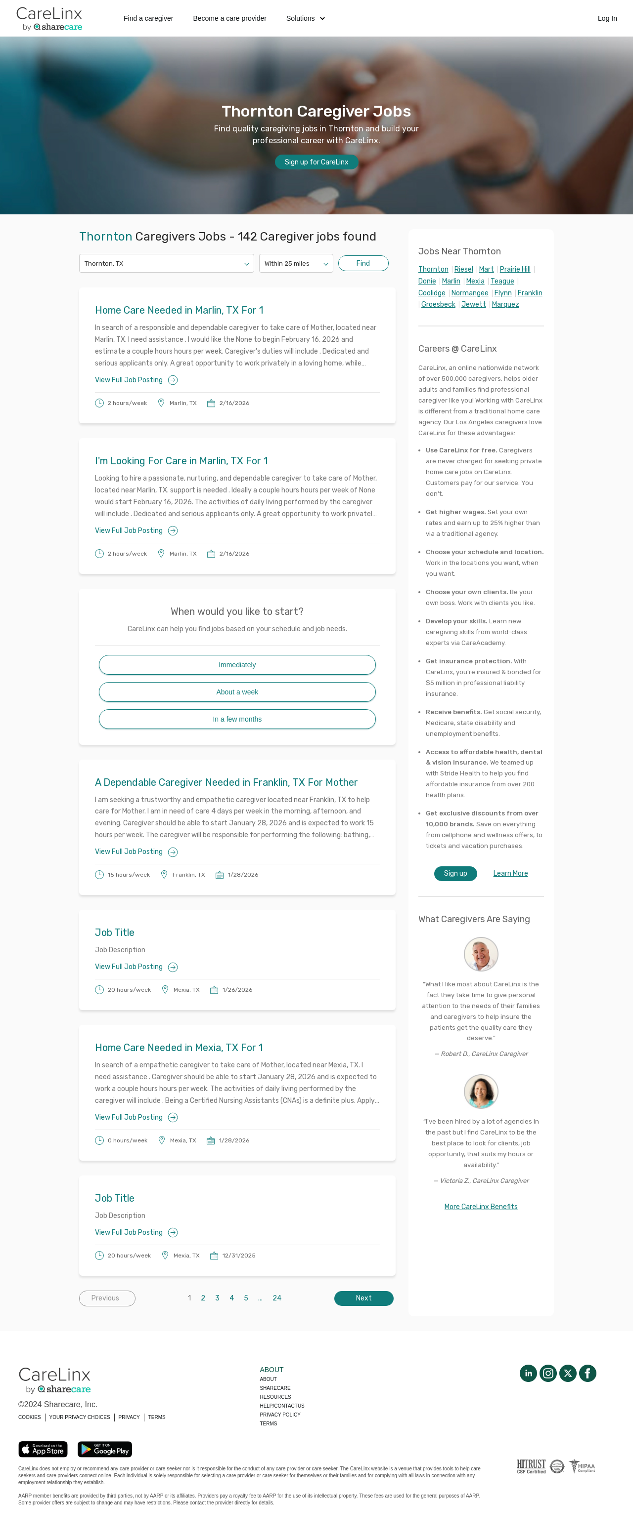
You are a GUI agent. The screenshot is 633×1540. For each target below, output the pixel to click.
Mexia (475, 281)
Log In (607, 18)
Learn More (511, 873)
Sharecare (275, 1388)
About (268, 1379)
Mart (486, 269)
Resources (275, 1397)
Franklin (530, 293)
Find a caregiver (148, 18)
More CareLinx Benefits (481, 1207)
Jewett (473, 304)
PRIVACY (129, 1417)
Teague (502, 281)
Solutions (305, 18)
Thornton (433, 269)
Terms (268, 1423)
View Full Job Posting (136, 380)
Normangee (470, 293)
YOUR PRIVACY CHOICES (79, 1417)
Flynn (503, 293)
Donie (427, 281)
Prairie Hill (515, 269)
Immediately (237, 665)
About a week (237, 692)
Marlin (451, 281)
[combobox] (85, 263)
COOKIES (29, 1417)
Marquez (505, 304)
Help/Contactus (282, 1406)
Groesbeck (438, 304)
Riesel (463, 269)
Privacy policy (280, 1415)
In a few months (237, 719)
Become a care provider (230, 18)
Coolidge (432, 293)
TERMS (157, 1417)
